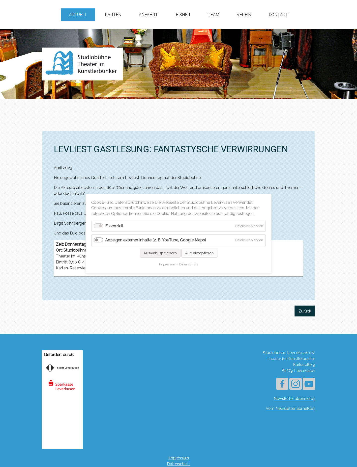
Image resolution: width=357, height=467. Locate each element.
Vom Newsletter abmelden (290, 408)
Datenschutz (178, 464)
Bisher (183, 14)
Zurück (304, 311)
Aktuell (78, 14)
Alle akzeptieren (199, 253)
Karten (113, 14)
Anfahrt (148, 14)
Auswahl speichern (160, 253)
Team (213, 14)
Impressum (178, 458)
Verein (244, 14)
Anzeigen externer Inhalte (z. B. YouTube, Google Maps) (155, 240)
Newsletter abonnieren (294, 398)
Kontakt (278, 14)
